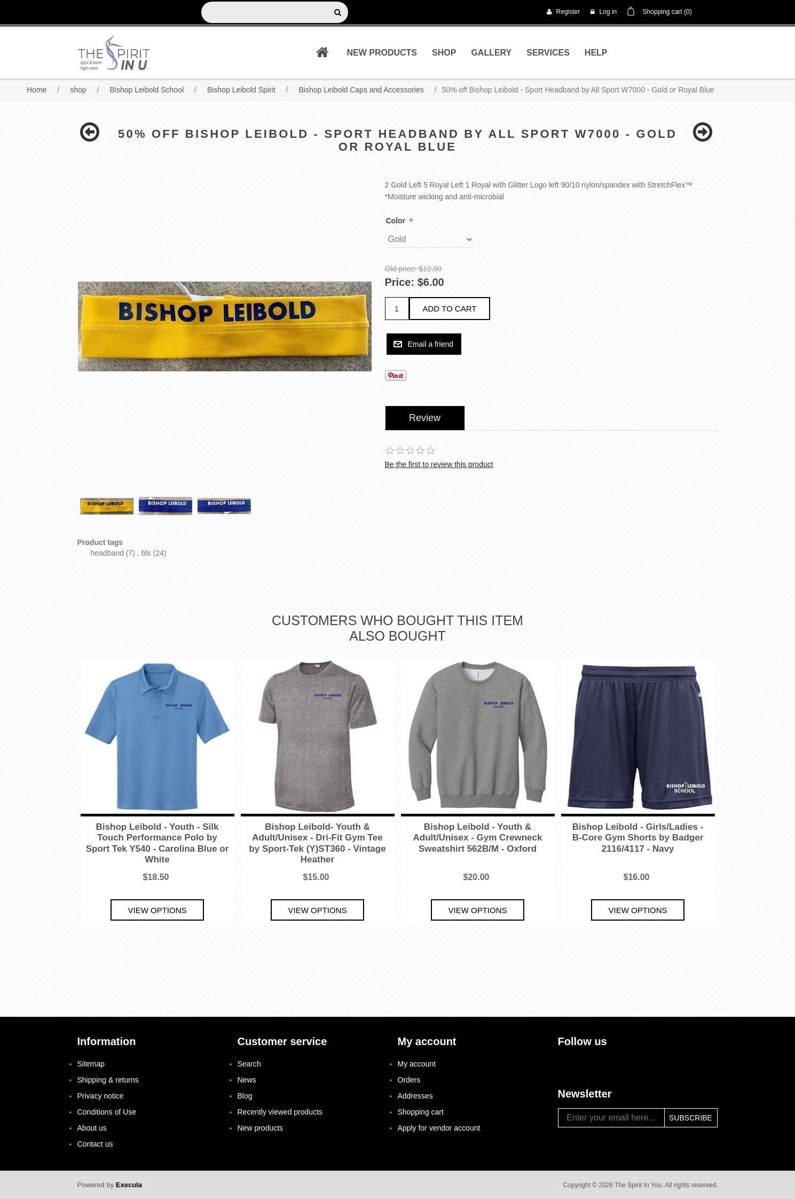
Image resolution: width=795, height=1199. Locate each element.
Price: (400, 283)
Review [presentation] (424, 417)
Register (563, 11)
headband (107, 553)
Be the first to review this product (439, 464)
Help (596, 52)
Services (548, 52)
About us (92, 1128)
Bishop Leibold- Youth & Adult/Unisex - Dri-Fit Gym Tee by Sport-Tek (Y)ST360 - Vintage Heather (317, 843)
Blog (245, 1096)
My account (417, 1064)
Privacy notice (100, 1096)
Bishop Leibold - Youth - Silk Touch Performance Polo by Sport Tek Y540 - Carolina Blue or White (157, 843)
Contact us (95, 1144)
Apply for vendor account (439, 1128)
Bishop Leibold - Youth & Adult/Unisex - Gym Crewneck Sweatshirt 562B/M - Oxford (477, 838)
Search (249, 1064)
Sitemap (91, 1064)
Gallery (491, 52)
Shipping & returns (108, 1080)
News (247, 1080)
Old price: (401, 268)
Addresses (415, 1096)
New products (382, 52)
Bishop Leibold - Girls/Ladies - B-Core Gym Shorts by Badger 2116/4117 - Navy (638, 838)
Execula (129, 1185)
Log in (604, 11)
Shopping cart (421, 1112)
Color (396, 220)
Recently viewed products (280, 1112)
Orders (409, 1080)
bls (146, 553)
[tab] (425, 418)
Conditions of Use (107, 1112)
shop (444, 52)
